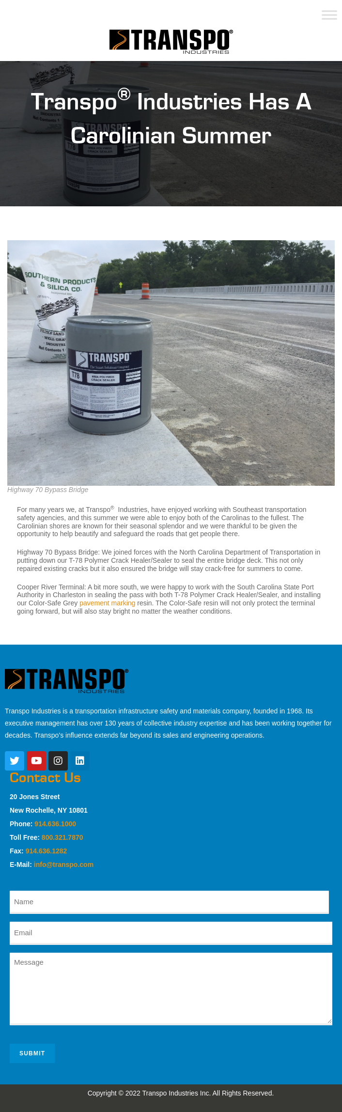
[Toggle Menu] (329, 14)
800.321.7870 (62, 837)
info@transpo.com (63, 864)
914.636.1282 (46, 851)
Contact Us (45, 778)
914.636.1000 (55, 824)
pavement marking (107, 603)
